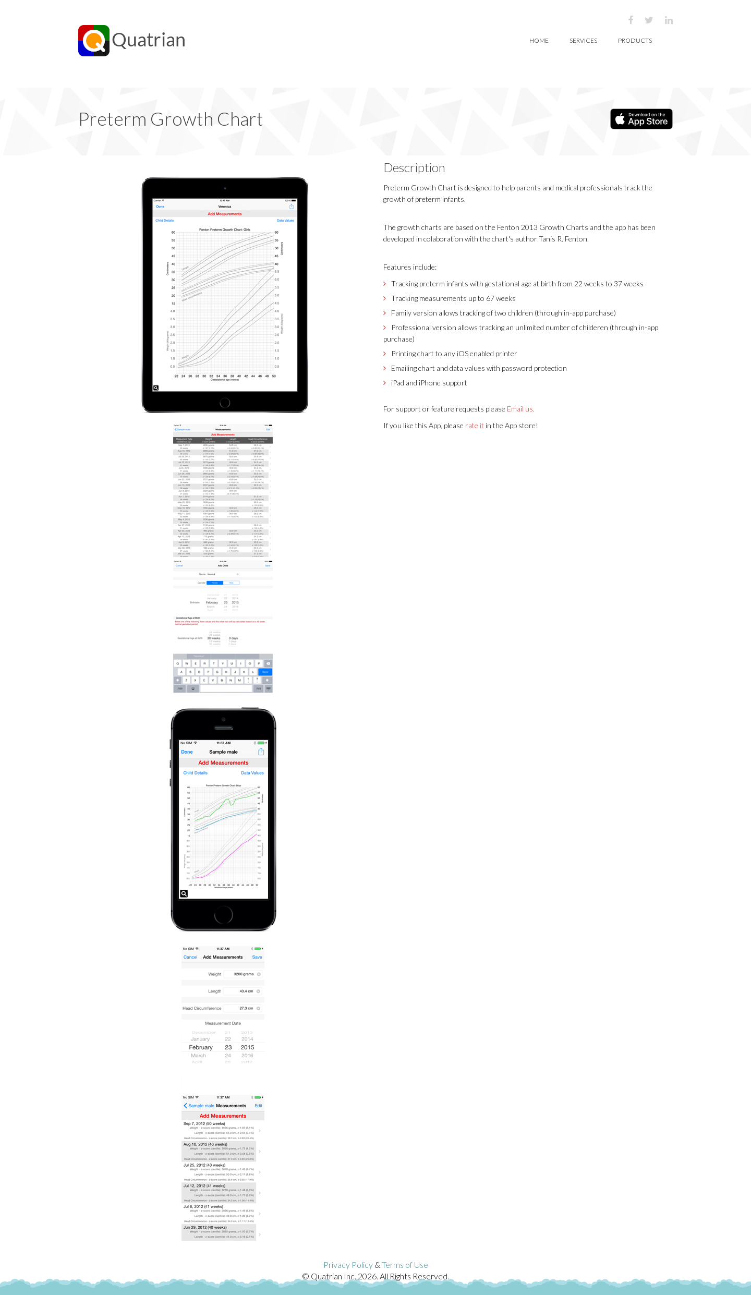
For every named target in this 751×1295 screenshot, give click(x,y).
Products (635, 40)
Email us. (521, 408)
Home (539, 40)
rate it (474, 425)
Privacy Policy (348, 1264)
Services (583, 40)
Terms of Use (405, 1264)
